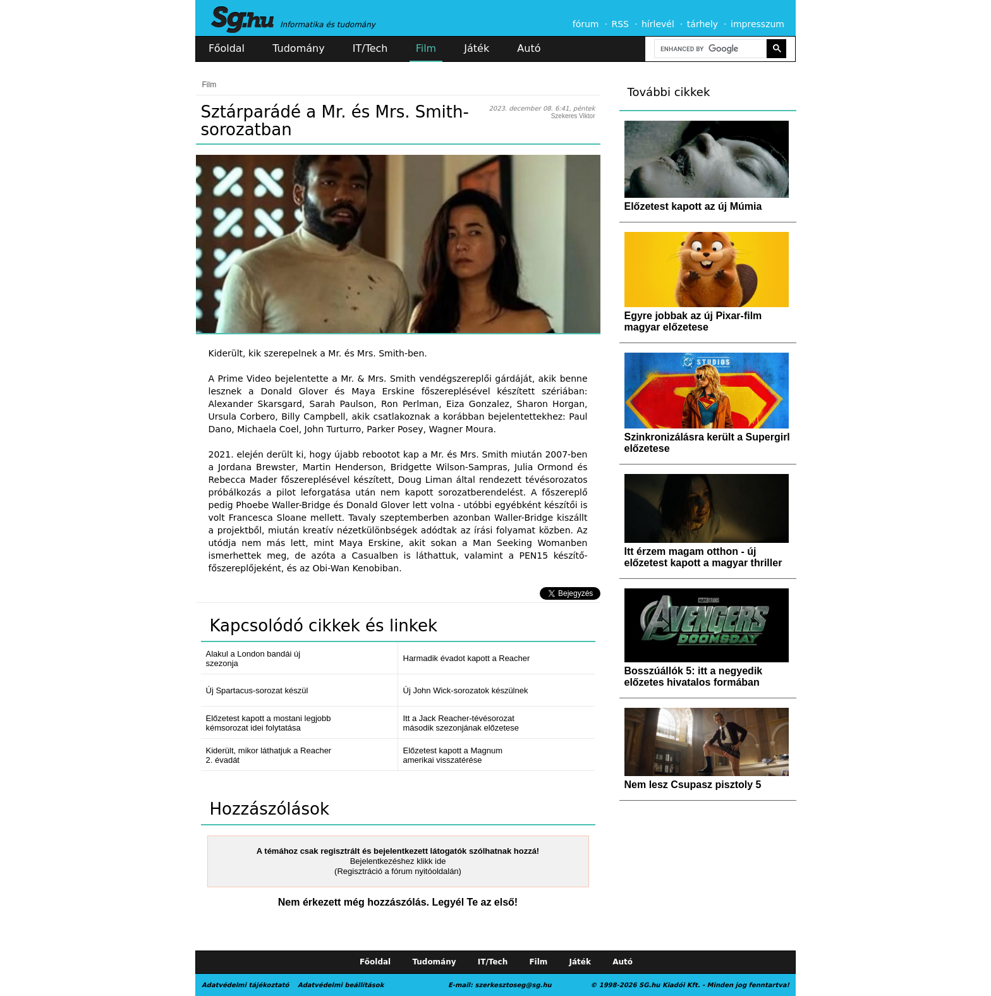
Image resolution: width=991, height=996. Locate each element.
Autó (528, 48)
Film (426, 48)
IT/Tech (370, 48)
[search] (709, 49)
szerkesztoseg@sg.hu (513, 984)
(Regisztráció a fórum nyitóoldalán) (397, 871)
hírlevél (657, 24)
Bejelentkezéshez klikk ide (398, 861)
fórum (586, 24)
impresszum (757, 24)
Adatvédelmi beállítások (341, 984)
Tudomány (298, 48)
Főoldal (227, 48)
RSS (620, 24)
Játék (476, 48)
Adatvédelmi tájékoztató (245, 984)
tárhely (702, 24)
